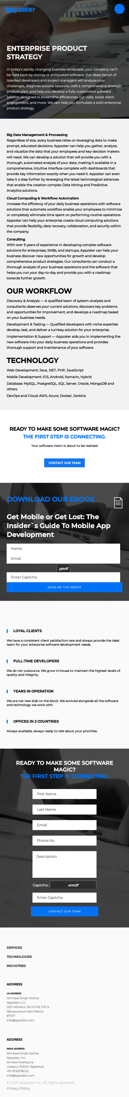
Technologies (19, 957)
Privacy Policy (18, 1088)
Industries (16, 966)
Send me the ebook (64, 587)
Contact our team (64, 463)
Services (14, 948)
